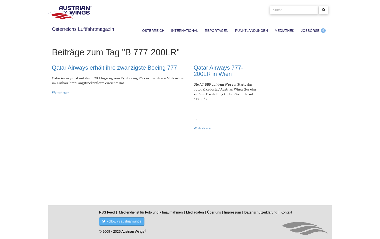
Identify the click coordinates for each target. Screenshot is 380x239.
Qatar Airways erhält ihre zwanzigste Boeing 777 (114, 67)
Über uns (214, 212)
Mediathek (284, 31)
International (184, 31)
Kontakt (286, 212)
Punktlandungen (251, 31)
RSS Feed (107, 212)
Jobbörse (310, 31)
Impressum (232, 212)
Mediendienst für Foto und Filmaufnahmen (151, 212)
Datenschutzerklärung (260, 212)
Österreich (153, 31)
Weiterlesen (60, 92)
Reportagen (216, 31)
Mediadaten (195, 212)
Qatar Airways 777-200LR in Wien (218, 70)
